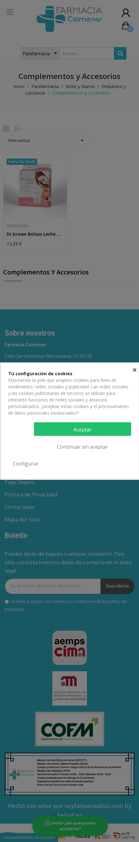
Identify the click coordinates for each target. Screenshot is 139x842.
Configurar (26, 463)
